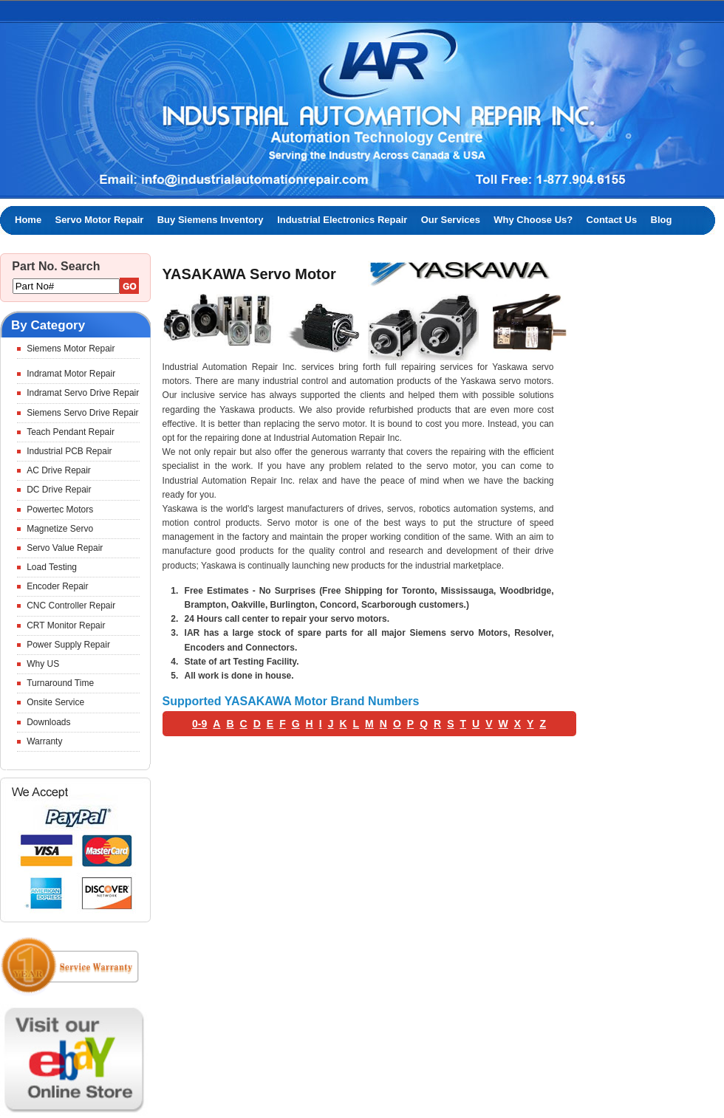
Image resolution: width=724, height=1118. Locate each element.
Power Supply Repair (68, 644)
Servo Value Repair (65, 548)
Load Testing (52, 567)
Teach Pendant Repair (71, 432)
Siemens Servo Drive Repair (82, 413)
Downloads (48, 722)
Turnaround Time (60, 683)
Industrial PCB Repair (69, 451)
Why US (43, 664)
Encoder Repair (57, 586)
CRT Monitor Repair (66, 625)
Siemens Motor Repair (71, 348)
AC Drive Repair (59, 470)
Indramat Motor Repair (71, 373)
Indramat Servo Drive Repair (83, 393)
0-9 (199, 724)
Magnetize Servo (60, 529)
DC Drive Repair (59, 489)
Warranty (44, 741)
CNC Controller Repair (71, 605)
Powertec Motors (60, 509)
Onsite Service (55, 702)
